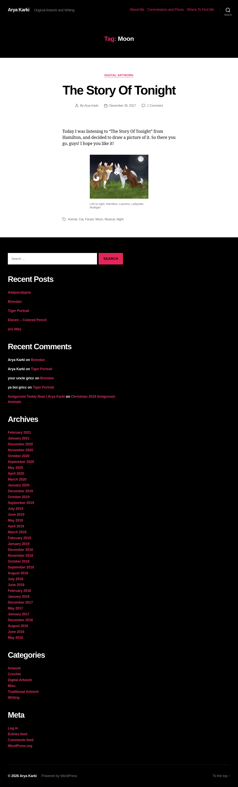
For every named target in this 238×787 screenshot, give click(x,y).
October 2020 (18, 456)
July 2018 (15, 579)
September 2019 (21, 503)
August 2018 (18, 573)
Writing (14, 697)
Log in (13, 728)
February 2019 (19, 538)
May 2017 (15, 608)
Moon (99, 219)
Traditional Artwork (23, 692)
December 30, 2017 (122, 105)
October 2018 (18, 561)
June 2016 (16, 632)
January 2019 (18, 544)
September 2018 (21, 567)
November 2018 (20, 555)
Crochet (14, 674)
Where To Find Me (200, 10)
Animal (72, 219)
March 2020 (17, 479)
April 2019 (16, 526)
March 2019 (17, 532)
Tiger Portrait (18, 311)
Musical (110, 219)
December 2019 (20, 491)
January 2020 (18, 485)
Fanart (89, 219)
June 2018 (16, 585)
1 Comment (155, 105)
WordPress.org (20, 746)
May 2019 (15, 520)
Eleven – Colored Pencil (27, 320)
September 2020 (21, 462)
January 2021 (18, 438)
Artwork (14, 668)
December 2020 (20, 444)
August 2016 (18, 626)
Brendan (15, 302)
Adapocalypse (19, 292)
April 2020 (16, 473)
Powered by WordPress (59, 776)
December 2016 (20, 620)
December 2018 (20, 550)
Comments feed (21, 740)
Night (120, 219)
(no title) (14, 329)
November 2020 (20, 450)
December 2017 (20, 602)
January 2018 (18, 597)
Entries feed (17, 734)
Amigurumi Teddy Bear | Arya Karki (36, 396)
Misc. (12, 686)
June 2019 (16, 514)
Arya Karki (18, 9)
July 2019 (15, 509)
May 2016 (15, 638)
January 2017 (18, 614)
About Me (137, 10)
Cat (81, 219)
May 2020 (15, 468)
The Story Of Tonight (118, 90)
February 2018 (19, 591)
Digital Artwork (119, 75)
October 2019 (18, 497)
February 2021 (19, 432)
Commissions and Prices (165, 10)
